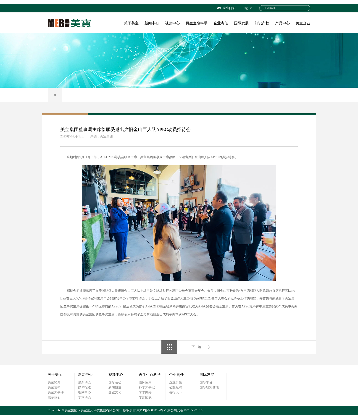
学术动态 (84, 397)
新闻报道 (114, 387)
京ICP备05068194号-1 (151, 410)
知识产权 (262, 23)
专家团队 (145, 397)
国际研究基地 (209, 387)
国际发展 (241, 23)
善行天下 (175, 392)
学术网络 (145, 392)
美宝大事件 (56, 392)
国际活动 (114, 382)
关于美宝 (131, 23)
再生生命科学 (197, 23)
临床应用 (145, 382)
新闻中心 (152, 23)
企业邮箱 (226, 8)
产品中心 (282, 23)
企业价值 (175, 382)
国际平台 (206, 382)
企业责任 (220, 23)
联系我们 (54, 397)
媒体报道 (84, 387)
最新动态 (84, 382)
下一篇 (196, 347)
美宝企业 (303, 23)
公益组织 (175, 387)
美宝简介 (54, 382)
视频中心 (172, 23)
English (247, 8)
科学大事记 (147, 387)
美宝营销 (54, 387)
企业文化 (114, 392)
